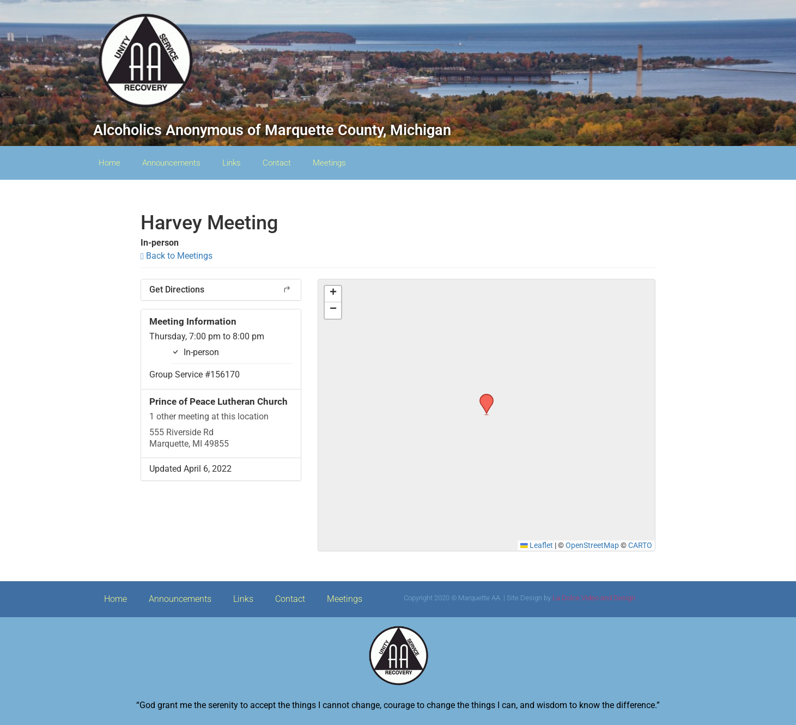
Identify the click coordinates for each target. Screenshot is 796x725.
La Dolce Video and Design (593, 598)
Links (231, 163)
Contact (277, 163)
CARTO (640, 545)
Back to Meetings (176, 256)
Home (109, 163)
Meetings (329, 163)
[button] (482, 397)
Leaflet (536, 545)
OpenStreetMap (592, 545)
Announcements (171, 163)
